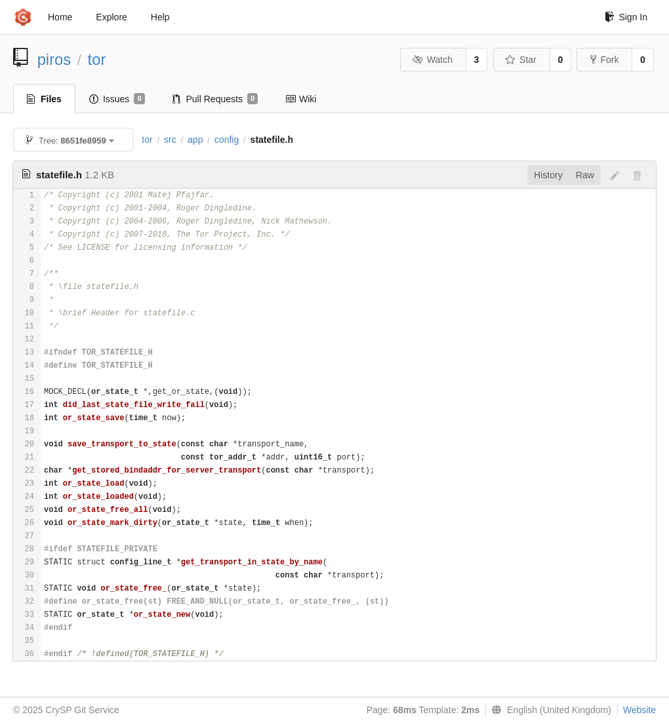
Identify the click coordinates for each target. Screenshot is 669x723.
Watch (432, 59)
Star (521, 59)
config (226, 139)
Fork (604, 59)
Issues (117, 99)
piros (54, 59)
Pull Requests (215, 99)
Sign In (626, 17)
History (548, 175)
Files (44, 99)
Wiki (300, 99)
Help (160, 17)
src (170, 139)
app (195, 139)
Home (60, 17)
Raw (585, 175)
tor (97, 59)
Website (639, 710)
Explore (111, 17)
